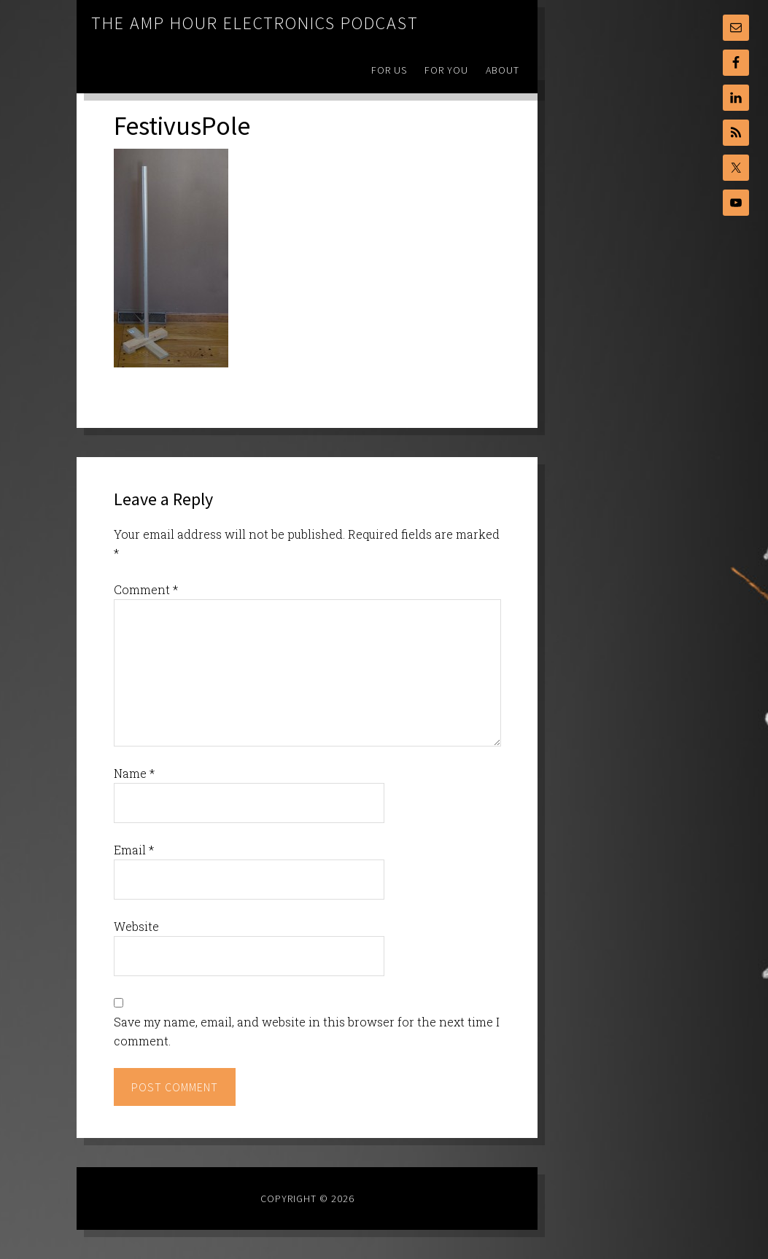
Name (134, 773)
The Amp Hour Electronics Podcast (255, 23)
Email (134, 849)
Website (136, 926)
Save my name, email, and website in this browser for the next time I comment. (307, 1031)
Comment (146, 589)
